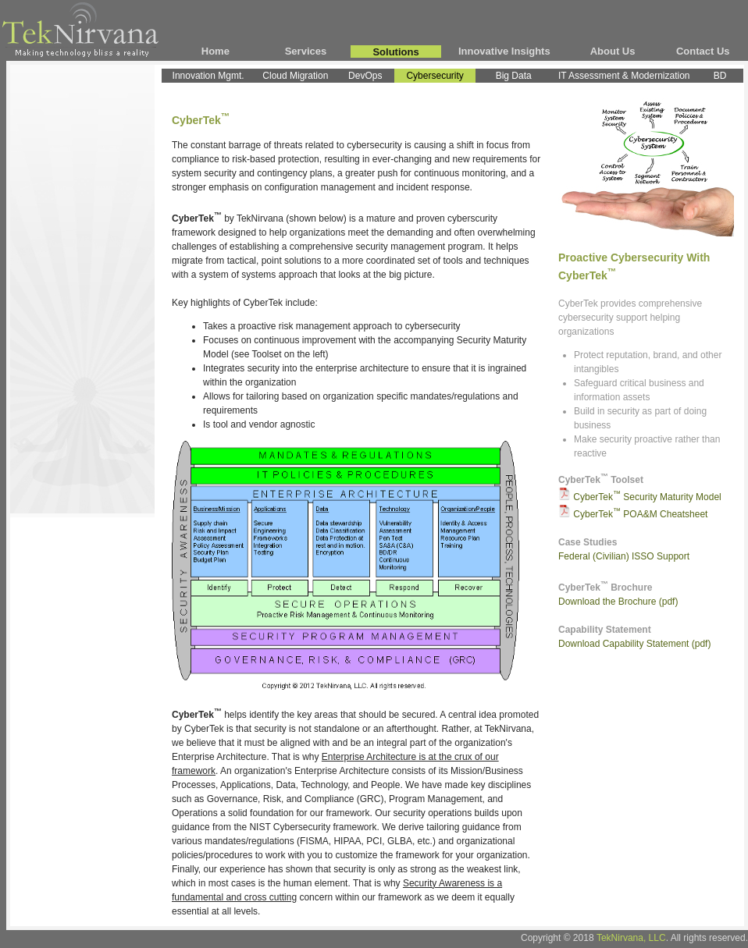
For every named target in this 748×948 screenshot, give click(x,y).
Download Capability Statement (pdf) (634, 643)
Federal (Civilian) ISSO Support (623, 556)
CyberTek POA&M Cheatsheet (640, 514)
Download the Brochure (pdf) (618, 601)
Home (215, 51)
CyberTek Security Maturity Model (647, 497)
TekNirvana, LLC (631, 937)
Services (306, 51)
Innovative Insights (504, 51)
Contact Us (703, 51)
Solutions (395, 52)
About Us (613, 51)
